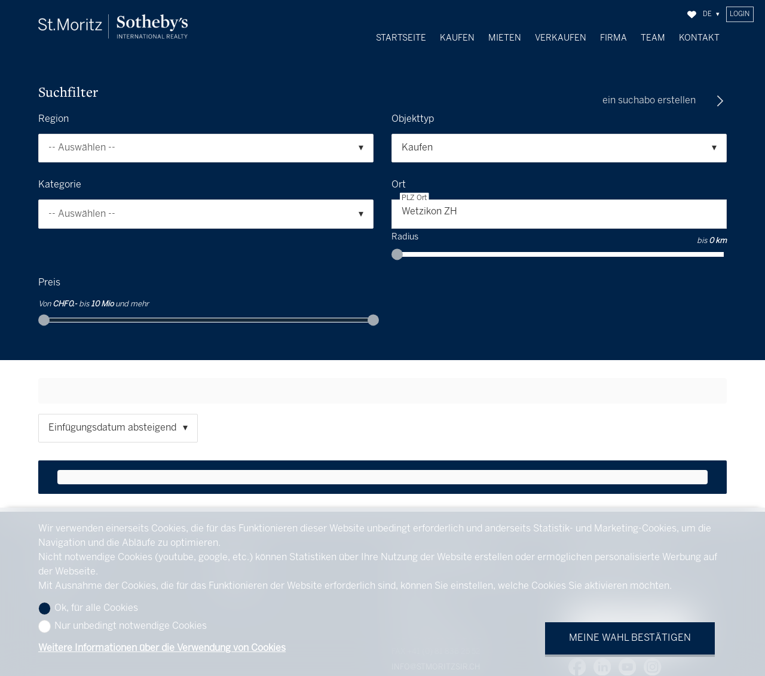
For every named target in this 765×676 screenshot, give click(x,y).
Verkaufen (560, 38)
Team (653, 38)
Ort (398, 180)
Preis (49, 278)
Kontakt (699, 38)
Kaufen (457, 38)
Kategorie (59, 180)
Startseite (401, 38)
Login (739, 14)
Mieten (504, 38)
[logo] (113, 26)
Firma (613, 38)
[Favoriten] (691, 14)
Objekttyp (412, 114)
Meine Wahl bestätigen (630, 638)
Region (53, 114)
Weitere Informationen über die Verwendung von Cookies (162, 648)
